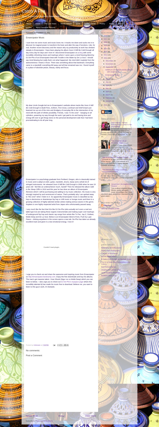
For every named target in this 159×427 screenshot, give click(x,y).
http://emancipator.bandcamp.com (41, 277)
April (107, 91)
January (109, 101)
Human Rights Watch (109, 256)
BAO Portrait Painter (108, 267)
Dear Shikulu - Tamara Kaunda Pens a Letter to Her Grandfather (121, 124)
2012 (106, 55)
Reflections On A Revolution (111, 248)
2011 (106, 58)
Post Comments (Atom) (44, 421)
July (107, 82)
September (110, 67)
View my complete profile (110, 209)
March (108, 95)
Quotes (29, 27)
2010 (106, 105)
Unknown (107, 205)
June (108, 85)
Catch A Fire (33, 11)
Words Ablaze (66, 24)
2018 (106, 36)
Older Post (90, 416)
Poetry (102, 24)
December (110, 61)
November (110, 64)
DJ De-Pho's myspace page (72, 282)
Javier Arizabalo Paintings (110, 273)
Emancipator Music (112, 75)
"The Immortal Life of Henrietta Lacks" (118, 142)
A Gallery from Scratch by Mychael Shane (116, 259)
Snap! (120, 24)
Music (111, 24)
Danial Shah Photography (110, 250)
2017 (106, 39)
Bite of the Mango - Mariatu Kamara (115, 157)
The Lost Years (50, 24)
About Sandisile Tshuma (45, 27)
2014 (106, 48)
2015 (106, 45)
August (108, 79)
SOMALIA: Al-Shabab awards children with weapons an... (119, 71)
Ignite (78, 24)
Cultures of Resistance (109, 253)
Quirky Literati (90, 24)
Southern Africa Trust (108, 275)
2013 (106, 52)
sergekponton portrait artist (111, 270)
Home (28, 24)
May (107, 88)
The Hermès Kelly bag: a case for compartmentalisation (114, 171)
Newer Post (32, 416)
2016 (106, 42)
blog (81, 53)
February (109, 98)
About (37, 24)
